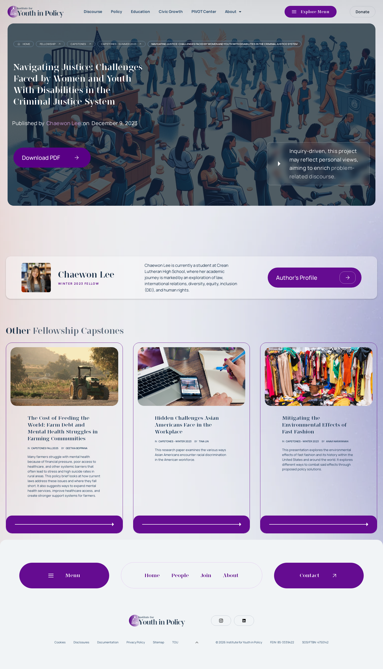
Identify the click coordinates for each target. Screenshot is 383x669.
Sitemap (158, 642)
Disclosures (81, 642)
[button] (234, 11)
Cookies (59, 642)
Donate (362, 11)
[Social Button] (221, 620)
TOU (175, 642)
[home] (37, 11)
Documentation (107, 642)
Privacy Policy (136, 642)
